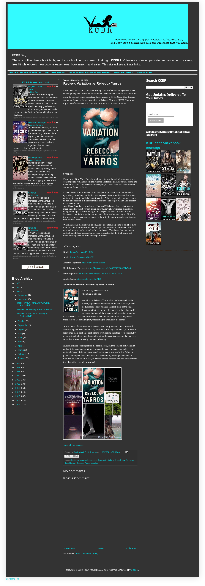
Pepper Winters (35, 160)
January (22, 358)
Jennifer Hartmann (36, 125)
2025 (18, 287)
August (21, 329)
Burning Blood (35, 157)
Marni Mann (34, 92)
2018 (18, 384)
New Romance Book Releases (89, 72)
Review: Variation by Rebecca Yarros (34, 309)
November (23, 299)
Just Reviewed (55, 72)
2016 (18, 392)
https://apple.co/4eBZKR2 (88, 279)
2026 (18, 283)
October (22, 321)
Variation (94, 463)
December (23, 295)
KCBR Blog (19, 55)
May (20, 341)
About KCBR (144, 72)
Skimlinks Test (12, 579)
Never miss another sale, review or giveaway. (167, 107)
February (22, 354)
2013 (18, 404)
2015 (18, 396)
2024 (18, 291)
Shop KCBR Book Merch (25, 72)
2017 (18, 388)
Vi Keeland (34, 195)
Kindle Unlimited (114, 460)
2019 (18, 380)
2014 (18, 400)
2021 (18, 371)
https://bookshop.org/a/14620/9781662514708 (109, 268)
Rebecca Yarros (83, 463)
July (20, 333)
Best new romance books (81, 460)
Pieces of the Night (37, 122)
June (20, 337)
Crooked (32, 193)
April (20, 346)
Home (100, 548)
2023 (18, 363)
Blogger (134, 570)
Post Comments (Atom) (87, 553)
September (23, 325)
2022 (18, 367)
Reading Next (123, 72)
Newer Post (69, 548)
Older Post (131, 548)
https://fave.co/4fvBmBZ (82, 257)
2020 (18, 375)
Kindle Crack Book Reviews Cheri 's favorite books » (171, 251)
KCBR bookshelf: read (35, 82)
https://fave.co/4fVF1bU (81, 252)
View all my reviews (73, 445)
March (21, 350)
